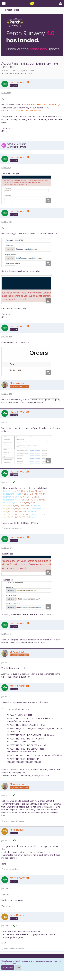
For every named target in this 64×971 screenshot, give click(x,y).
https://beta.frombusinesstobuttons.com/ (20, 110)
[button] (3, 3)
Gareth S (11, 143)
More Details (8, 967)
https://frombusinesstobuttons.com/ (40, 104)
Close (18, 967)
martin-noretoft (11, 70)
